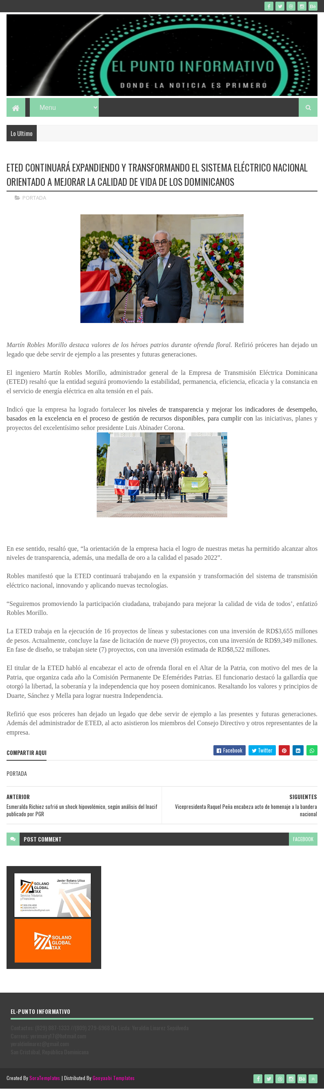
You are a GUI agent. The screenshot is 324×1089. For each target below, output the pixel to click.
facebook (303, 838)
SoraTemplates (44, 1077)
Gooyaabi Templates (114, 1077)
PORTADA (34, 197)
